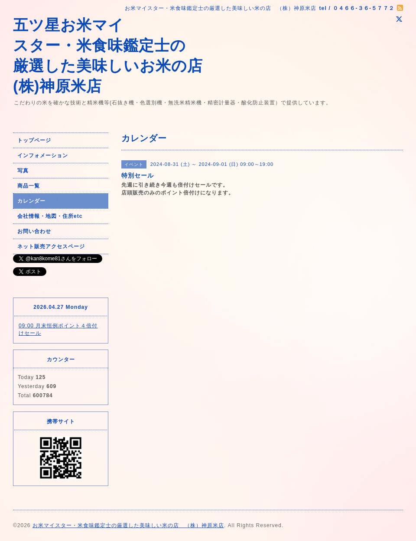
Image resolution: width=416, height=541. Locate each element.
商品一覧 (28, 186)
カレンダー (31, 201)
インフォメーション (42, 155)
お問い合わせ (34, 231)
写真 (23, 171)
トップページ (34, 140)
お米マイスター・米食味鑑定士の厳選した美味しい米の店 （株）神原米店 (128, 525)
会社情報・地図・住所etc (49, 216)
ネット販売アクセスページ (51, 246)
